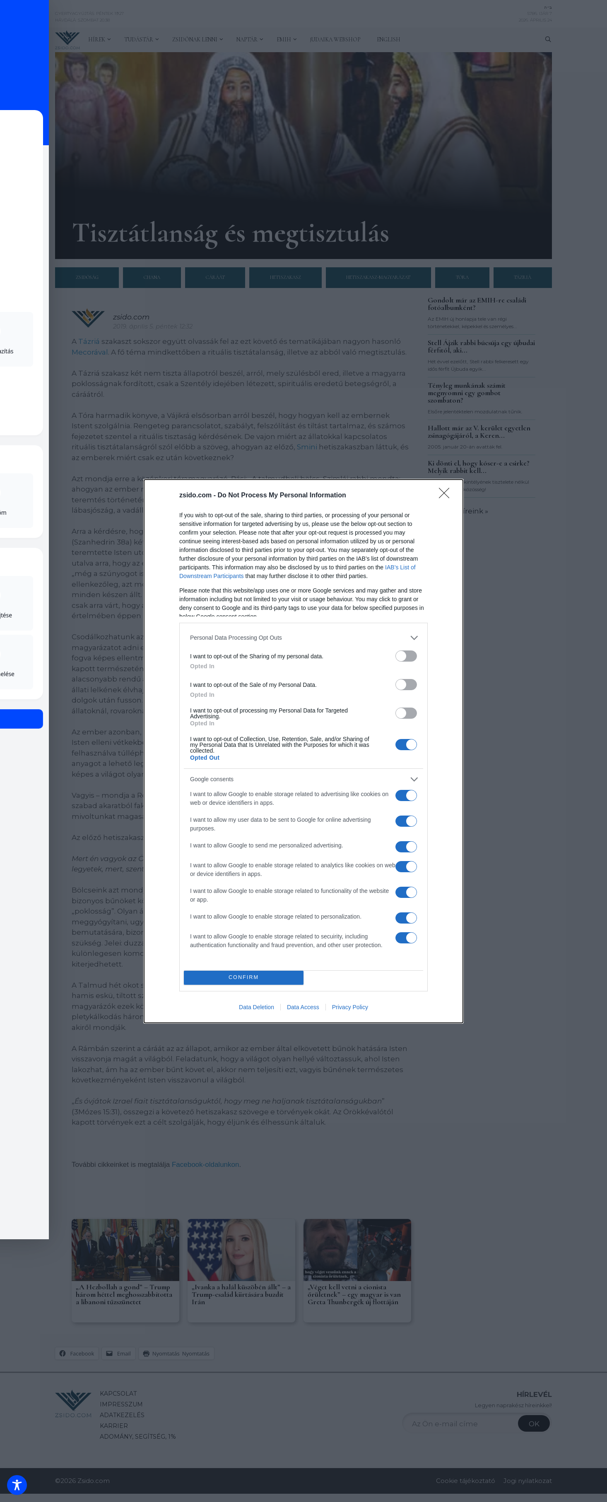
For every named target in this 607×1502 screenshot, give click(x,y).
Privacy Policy (350, 1007)
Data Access (303, 1007)
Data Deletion (256, 1007)
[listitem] (303, 637)
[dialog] (303, 751)
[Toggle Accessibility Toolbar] (17, 1485)
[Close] (447, 496)
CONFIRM (243, 977)
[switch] (406, 656)
